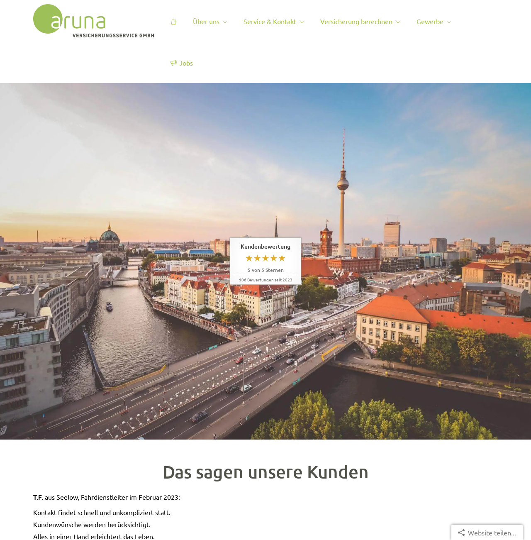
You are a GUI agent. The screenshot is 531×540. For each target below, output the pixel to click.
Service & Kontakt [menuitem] (270, 21)
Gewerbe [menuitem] (430, 21)
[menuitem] (173, 21)
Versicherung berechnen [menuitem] (356, 21)
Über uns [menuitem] (206, 21)
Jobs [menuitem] (182, 63)
